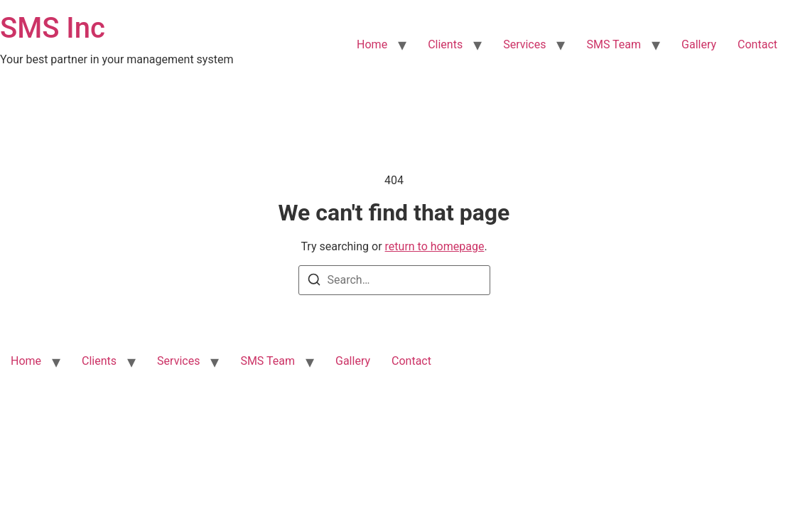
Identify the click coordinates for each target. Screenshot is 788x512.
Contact (757, 44)
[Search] (314, 282)
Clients (445, 44)
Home (372, 44)
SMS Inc (52, 28)
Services (524, 44)
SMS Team (613, 44)
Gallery (698, 44)
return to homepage (435, 246)
